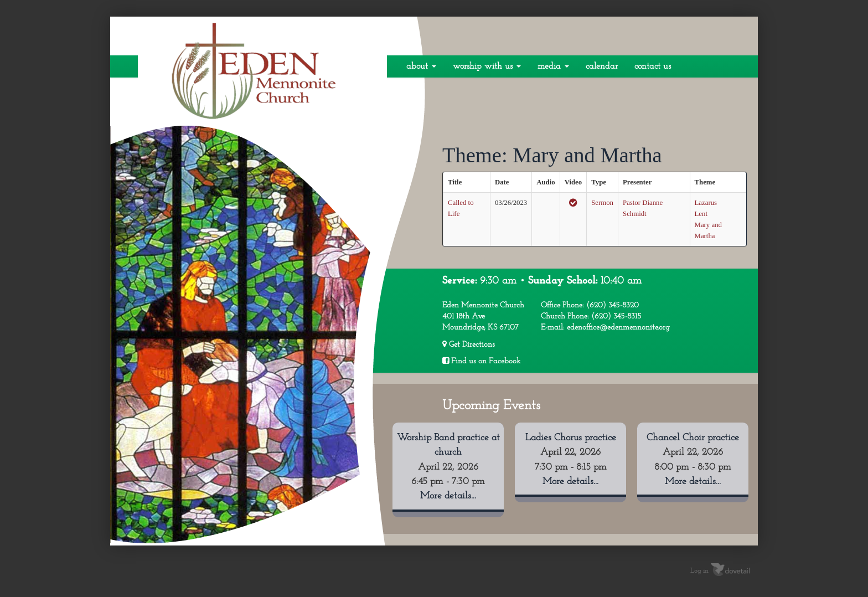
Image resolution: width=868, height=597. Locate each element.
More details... (448, 496)
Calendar (602, 66)
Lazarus (706, 203)
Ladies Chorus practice (570, 437)
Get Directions (468, 344)
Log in (699, 571)
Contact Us (652, 66)
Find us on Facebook (481, 361)
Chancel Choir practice (693, 437)
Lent (701, 214)
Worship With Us (487, 66)
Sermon (602, 203)
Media (553, 66)
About (421, 66)
